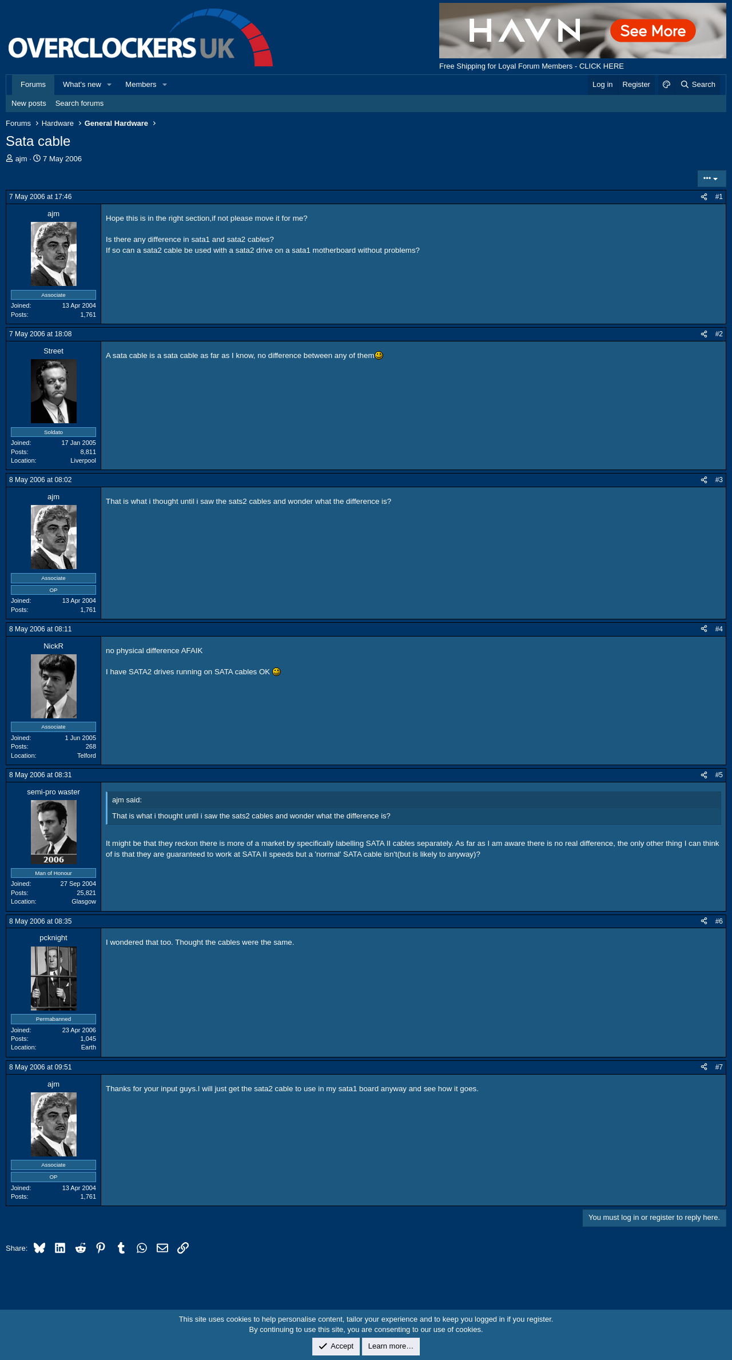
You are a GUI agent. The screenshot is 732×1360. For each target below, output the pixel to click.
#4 (719, 629)
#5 (719, 775)
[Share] (704, 197)
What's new (82, 84)
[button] (109, 84)
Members (140, 84)
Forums (33, 84)
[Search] (697, 84)
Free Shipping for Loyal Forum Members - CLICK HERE (531, 66)
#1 (719, 197)
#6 (719, 921)
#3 (719, 480)
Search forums (79, 103)
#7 (719, 1067)
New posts (28, 103)
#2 (719, 334)
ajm (21, 158)
